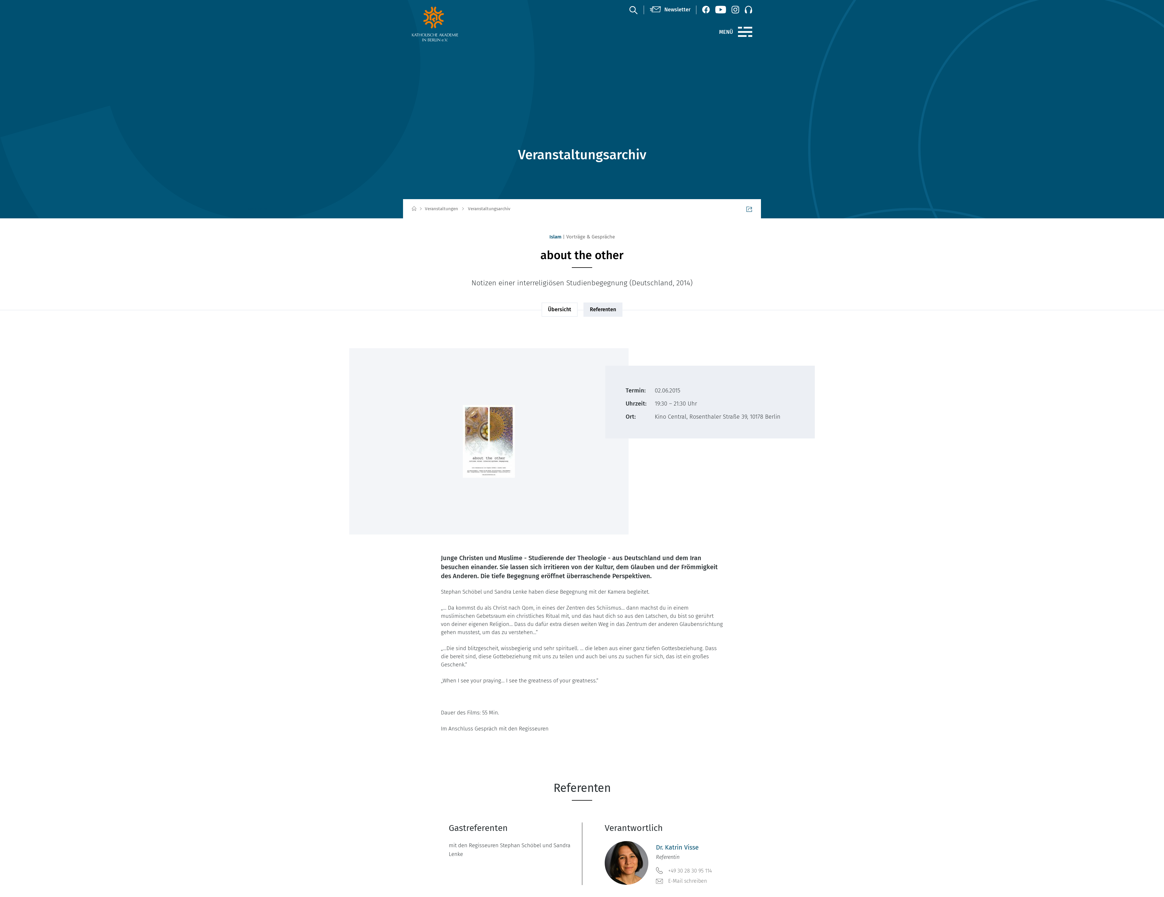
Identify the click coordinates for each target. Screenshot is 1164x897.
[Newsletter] (670, 10)
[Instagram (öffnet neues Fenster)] (735, 9)
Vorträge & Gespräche (590, 237)
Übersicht (559, 309)
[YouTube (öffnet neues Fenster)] (720, 9)
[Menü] (745, 32)
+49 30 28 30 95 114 (684, 870)
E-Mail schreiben (681, 881)
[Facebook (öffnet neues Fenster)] (706, 9)
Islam (555, 237)
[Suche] (633, 10)
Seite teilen (735, 209)
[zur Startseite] (449, 23)
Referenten (603, 309)
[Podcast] (748, 9)
